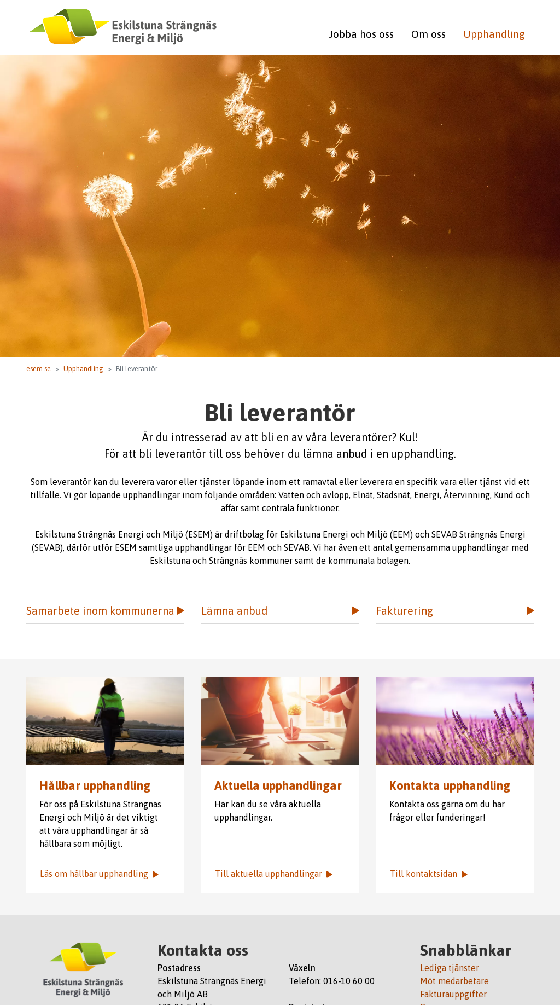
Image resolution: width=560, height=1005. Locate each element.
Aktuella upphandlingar (280, 721)
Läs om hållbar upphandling (99, 874)
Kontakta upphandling (449, 785)
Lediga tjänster (449, 968)
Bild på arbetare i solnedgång (105, 721)
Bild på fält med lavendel (455, 721)
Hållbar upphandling (94, 785)
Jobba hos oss (361, 34)
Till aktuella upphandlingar (273, 874)
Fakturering (455, 610)
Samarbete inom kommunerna (105, 610)
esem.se (38, 369)
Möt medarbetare (454, 981)
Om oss (428, 34)
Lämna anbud (280, 610)
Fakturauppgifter (453, 994)
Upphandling (494, 34)
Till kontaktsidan (429, 874)
